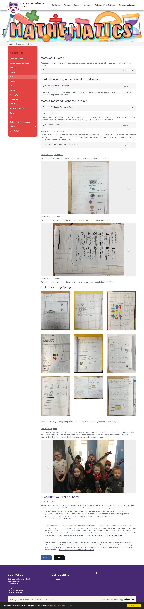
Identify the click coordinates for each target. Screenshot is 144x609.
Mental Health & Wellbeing (19, 63)
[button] (48, 187)
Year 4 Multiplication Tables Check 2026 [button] (60, 144)
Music (12, 113)
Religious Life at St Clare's (105, 5)
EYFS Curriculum (15, 68)
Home (10, 44)
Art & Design (14, 104)
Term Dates (56, 579)
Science (12, 81)
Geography (14, 95)
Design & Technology (17, 108)
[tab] (88, 70)
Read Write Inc (15, 131)
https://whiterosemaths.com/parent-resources (104, 535)
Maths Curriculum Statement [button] (56, 86)
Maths (12, 77)
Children (77, 5)
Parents (67, 5)
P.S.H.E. (12, 126)
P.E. (11, 117)
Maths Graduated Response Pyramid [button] (59, 107)
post (59, 558)
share (46, 558)
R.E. (11, 86)
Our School (56, 5)
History (12, 90)
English (12, 72)
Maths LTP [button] (48, 70)
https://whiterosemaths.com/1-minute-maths (76, 550)
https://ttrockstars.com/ (62, 519)
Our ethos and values (127, 5)
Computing (14, 99)
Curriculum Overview (17, 59)
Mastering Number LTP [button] (53, 125)
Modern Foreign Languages (20, 122)
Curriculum (87, 5)
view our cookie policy (63, 605)
